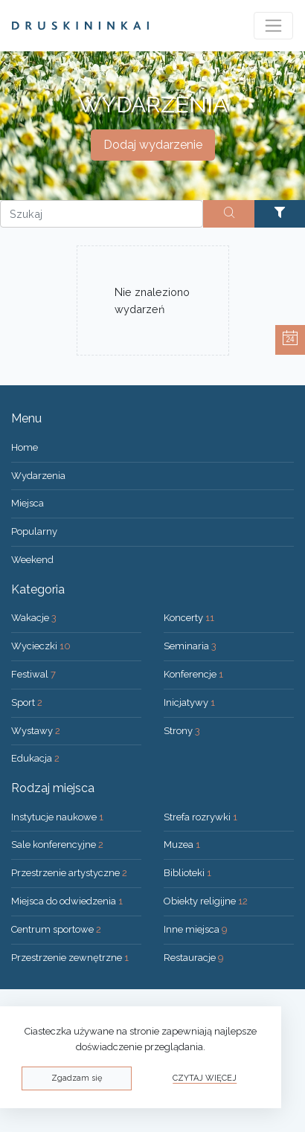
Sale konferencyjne (57, 844)
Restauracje (194, 957)
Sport (26, 702)
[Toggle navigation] (273, 25)
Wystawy (35, 730)
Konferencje (193, 674)
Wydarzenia (38, 475)
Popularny (34, 531)
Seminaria (190, 646)
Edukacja (35, 758)
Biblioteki (187, 872)
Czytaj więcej (205, 1078)
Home (24, 447)
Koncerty (189, 617)
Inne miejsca (196, 929)
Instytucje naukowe (57, 817)
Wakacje (34, 617)
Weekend (32, 559)
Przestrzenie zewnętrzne (70, 957)
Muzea (182, 844)
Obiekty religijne (206, 901)
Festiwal (33, 674)
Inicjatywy (189, 702)
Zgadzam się (76, 1078)
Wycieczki (41, 646)
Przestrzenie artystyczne (69, 872)
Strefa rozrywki (200, 817)
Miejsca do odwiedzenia (67, 901)
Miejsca (27, 503)
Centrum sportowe (56, 929)
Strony (182, 730)
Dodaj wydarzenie (152, 145)
